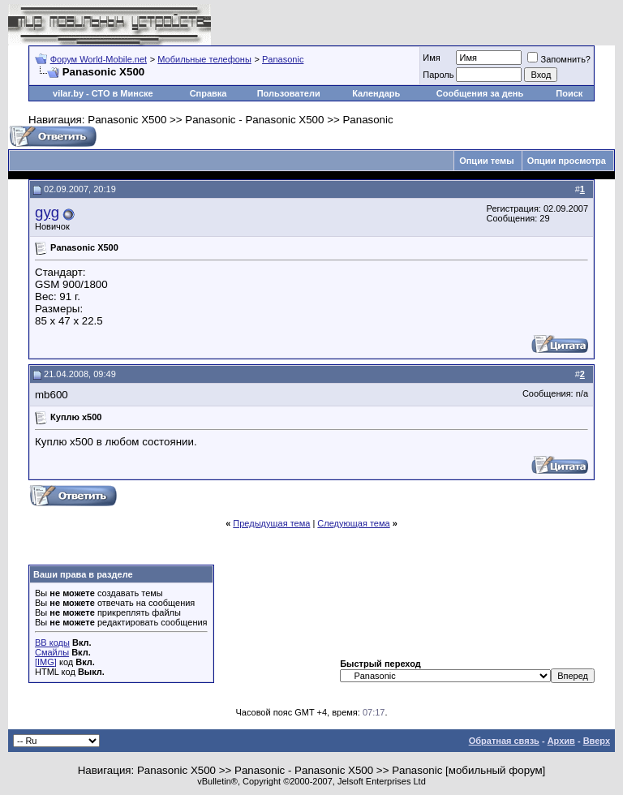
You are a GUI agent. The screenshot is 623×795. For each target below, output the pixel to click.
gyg (47, 212)
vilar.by (68, 93)
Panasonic (282, 59)
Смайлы (52, 652)
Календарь (376, 93)
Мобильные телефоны (204, 59)
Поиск (569, 93)
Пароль (438, 75)
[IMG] (46, 662)
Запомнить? (559, 59)
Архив (561, 741)
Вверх (596, 741)
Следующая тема (353, 523)
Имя (431, 57)
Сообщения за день (479, 93)
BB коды (52, 642)
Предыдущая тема (271, 523)
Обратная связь (504, 741)
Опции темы (486, 160)
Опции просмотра (566, 160)
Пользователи (288, 93)
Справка (208, 93)
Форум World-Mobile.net (98, 59)
